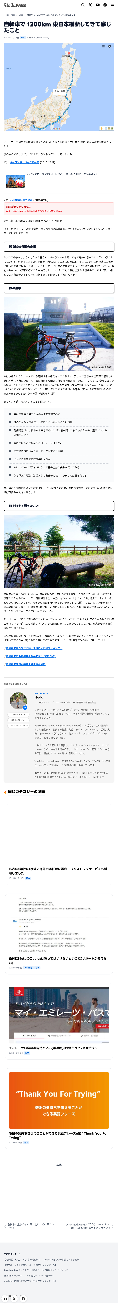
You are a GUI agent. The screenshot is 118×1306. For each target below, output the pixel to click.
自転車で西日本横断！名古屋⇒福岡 (26, 664)
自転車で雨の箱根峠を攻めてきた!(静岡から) (31, 656)
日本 (23, 37)
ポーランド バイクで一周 (24, 162)
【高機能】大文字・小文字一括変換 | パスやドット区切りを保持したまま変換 (41, 1259)
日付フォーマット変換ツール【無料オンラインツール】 (30, 1265)
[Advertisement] (59, 1193)
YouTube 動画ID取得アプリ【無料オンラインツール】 (30, 1281)
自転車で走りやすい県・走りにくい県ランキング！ (34, 648)
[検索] (83, 5)
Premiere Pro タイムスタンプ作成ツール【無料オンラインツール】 (36, 1270)
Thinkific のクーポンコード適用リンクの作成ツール (29, 1275)
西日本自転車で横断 (21, 200)
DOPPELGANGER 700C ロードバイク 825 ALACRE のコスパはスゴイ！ (90, 1226)
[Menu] (112, 5)
